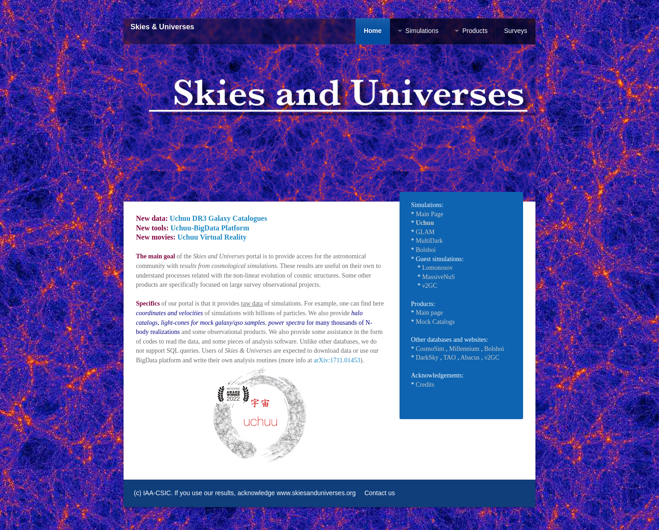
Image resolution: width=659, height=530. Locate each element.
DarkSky (427, 357)
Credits (425, 384)
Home (373, 30)
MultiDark (429, 240)
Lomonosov (437, 267)
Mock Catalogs (435, 321)
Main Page (429, 214)
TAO (449, 357)
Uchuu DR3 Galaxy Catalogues (218, 218)
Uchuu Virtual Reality (212, 237)
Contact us (379, 493)
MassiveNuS (438, 276)
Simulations (421, 30)
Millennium (464, 348)
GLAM (425, 232)
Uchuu (425, 222)
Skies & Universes (162, 27)
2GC (431, 285)
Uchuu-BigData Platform (210, 228)
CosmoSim (430, 348)
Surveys (515, 30)
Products (474, 30)
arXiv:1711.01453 (336, 360)
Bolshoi (426, 249)
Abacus (470, 357)
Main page (429, 312)
